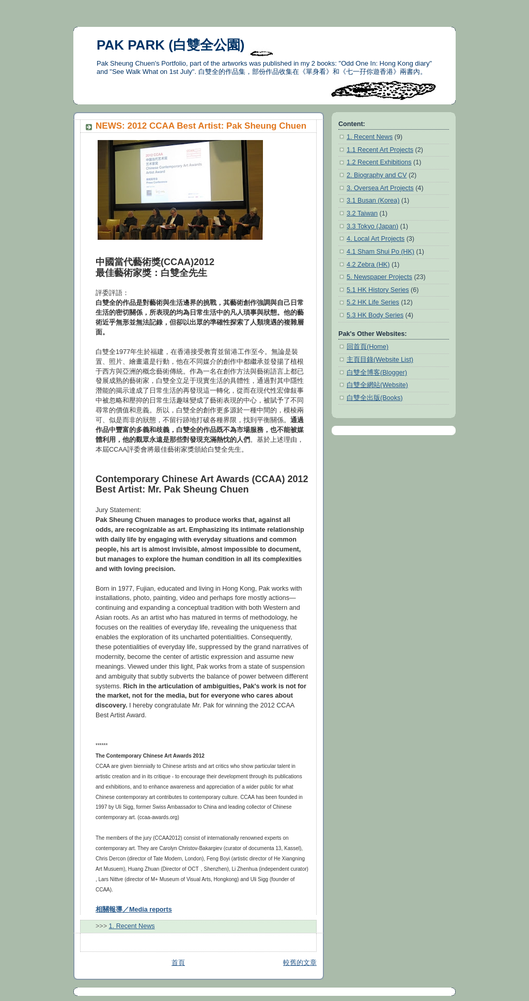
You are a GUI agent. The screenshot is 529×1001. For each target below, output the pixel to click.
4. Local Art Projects (375, 238)
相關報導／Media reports (134, 909)
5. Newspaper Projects (379, 277)
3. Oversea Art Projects (380, 188)
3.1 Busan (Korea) (373, 200)
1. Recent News (132, 926)
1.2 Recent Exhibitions (379, 162)
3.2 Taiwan (362, 213)
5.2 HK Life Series (373, 302)
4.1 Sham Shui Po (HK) (380, 251)
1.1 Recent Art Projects (380, 149)
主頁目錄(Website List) (380, 359)
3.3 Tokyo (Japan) (372, 226)
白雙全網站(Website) (377, 385)
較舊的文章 (300, 962)
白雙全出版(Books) (374, 398)
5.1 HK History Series (378, 290)
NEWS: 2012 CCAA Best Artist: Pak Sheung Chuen (201, 126)
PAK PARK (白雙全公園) (170, 45)
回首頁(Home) (367, 346)
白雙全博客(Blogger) (377, 372)
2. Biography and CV (377, 175)
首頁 (178, 962)
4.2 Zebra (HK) (368, 264)
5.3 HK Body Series (375, 315)
